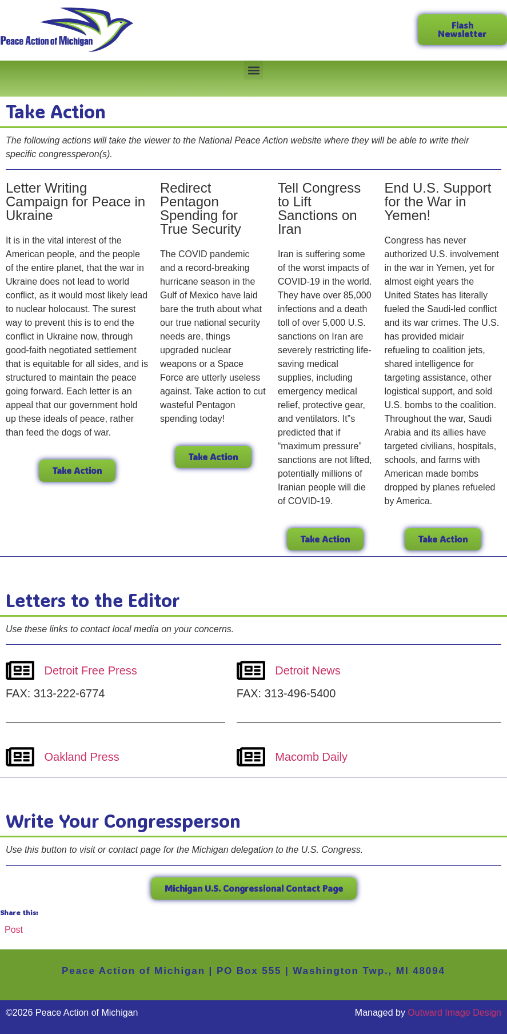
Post (14, 929)
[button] (253, 70)
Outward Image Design (454, 1012)
